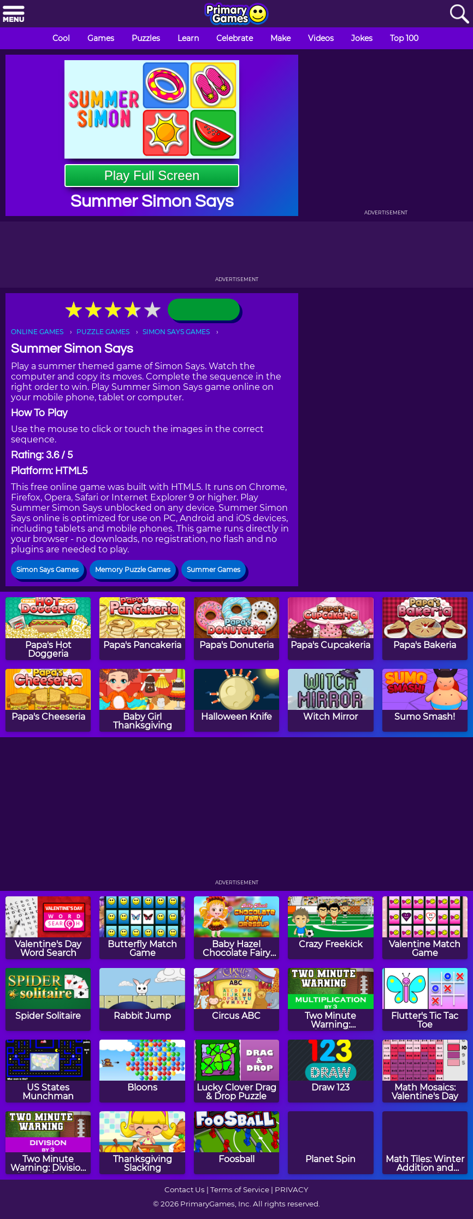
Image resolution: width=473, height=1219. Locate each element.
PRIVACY (291, 1189)
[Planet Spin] (330, 1142)
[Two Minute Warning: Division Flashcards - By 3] (48, 1142)
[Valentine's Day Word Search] (48, 927)
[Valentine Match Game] (425, 927)
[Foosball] (236, 1142)
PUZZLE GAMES (102, 332)
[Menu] (13, 14)
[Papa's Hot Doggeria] (48, 628)
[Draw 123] (330, 1071)
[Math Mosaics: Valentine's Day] (425, 1071)
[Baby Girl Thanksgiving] (142, 700)
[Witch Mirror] (330, 700)
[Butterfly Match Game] (142, 927)
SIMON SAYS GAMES (176, 332)
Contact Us (184, 1189)
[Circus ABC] (236, 999)
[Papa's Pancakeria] (142, 628)
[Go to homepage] (236, 14)
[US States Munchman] (48, 1071)
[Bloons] (142, 1071)
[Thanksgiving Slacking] (142, 1142)
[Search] (459, 14)
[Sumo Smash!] (425, 700)
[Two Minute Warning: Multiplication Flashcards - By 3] (330, 999)
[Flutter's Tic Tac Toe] (425, 999)
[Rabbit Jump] (142, 999)
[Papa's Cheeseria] (48, 700)
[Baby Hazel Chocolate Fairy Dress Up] (236, 927)
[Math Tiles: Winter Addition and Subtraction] (425, 1142)
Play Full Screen (152, 175)
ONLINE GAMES (37, 332)
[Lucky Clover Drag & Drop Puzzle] (236, 1071)
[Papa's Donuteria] (236, 628)
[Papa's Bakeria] (425, 628)
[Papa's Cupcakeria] (330, 628)
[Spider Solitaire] (48, 999)
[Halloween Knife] (236, 700)
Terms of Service (239, 1189)
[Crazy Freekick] (330, 927)
